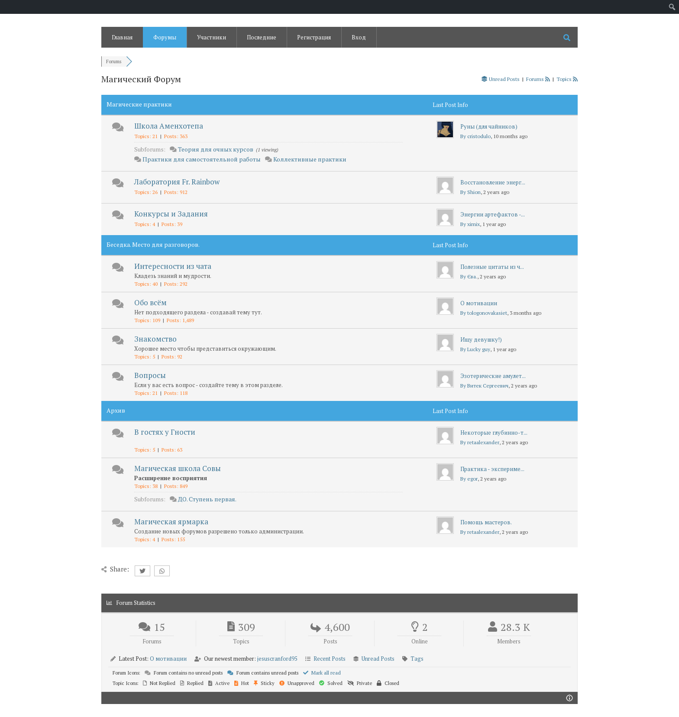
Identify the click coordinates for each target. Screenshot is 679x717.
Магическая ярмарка (171, 521)
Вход (359, 37)
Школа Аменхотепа (168, 126)
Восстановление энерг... (492, 182)
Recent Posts (330, 658)
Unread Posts (378, 658)
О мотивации (478, 303)
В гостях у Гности (164, 432)
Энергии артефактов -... (492, 214)
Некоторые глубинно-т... (493, 432)
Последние (261, 37)
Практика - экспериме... (492, 469)
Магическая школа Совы (177, 468)
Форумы (164, 37)
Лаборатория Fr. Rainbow (177, 182)
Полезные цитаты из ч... (492, 267)
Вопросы (150, 375)
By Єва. (468, 276)
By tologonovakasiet (483, 313)
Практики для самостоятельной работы (201, 159)
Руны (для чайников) (488, 126)
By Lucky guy (475, 349)
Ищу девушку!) (481, 339)
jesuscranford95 (277, 658)
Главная (122, 37)
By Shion (470, 192)
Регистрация (314, 37)
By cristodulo (475, 136)
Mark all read (322, 672)
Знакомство (155, 339)
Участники (211, 37)
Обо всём (150, 302)
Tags (417, 658)
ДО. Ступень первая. (207, 499)
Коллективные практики (309, 159)
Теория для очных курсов (215, 149)
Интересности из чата (172, 266)
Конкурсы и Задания (171, 214)
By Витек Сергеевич (484, 385)
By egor (469, 478)
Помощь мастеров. (486, 522)
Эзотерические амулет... (493, 376)
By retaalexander (479, 442)
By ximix (470, 224)
